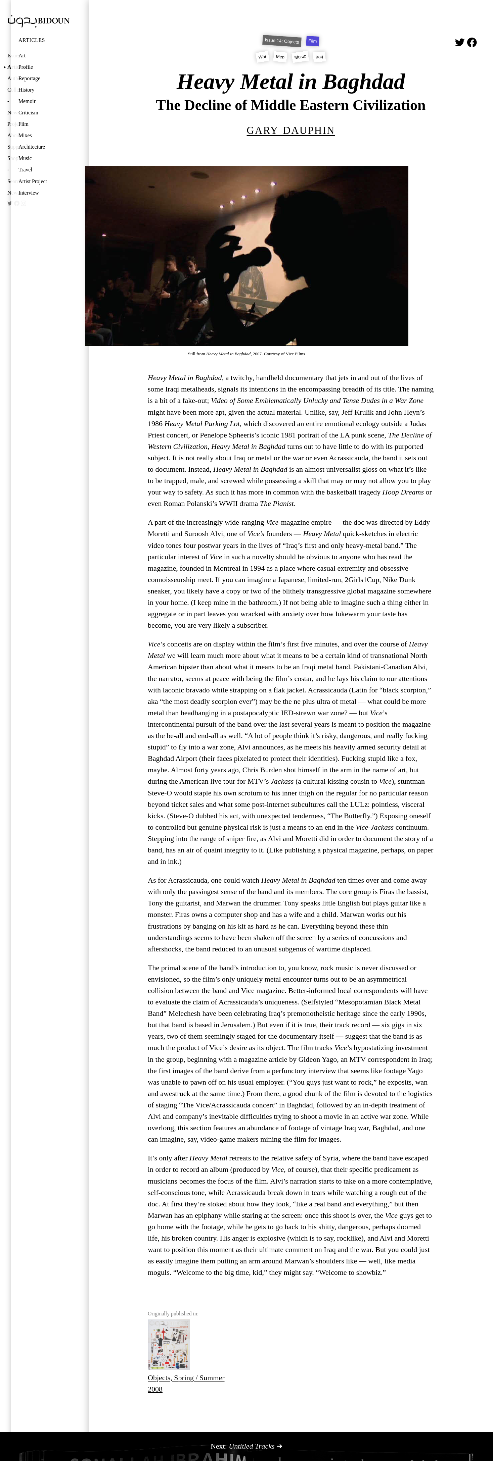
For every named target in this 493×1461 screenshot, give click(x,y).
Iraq (320, 57)
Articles (31, 40)
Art (22, 55)
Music (25, 158)
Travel (25, 169)
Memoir (27, 101)
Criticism (28, 112)
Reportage (29, 78)
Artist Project (32, 181)
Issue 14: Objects (282, 41)
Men (280, 57)
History (26, 90)
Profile (25, 67)
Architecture (31, 147)
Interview (28, 193)
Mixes (25, 135)
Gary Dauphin (290, 129)
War (262, 57)
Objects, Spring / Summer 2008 (186, 1356)
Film (23, 124)
